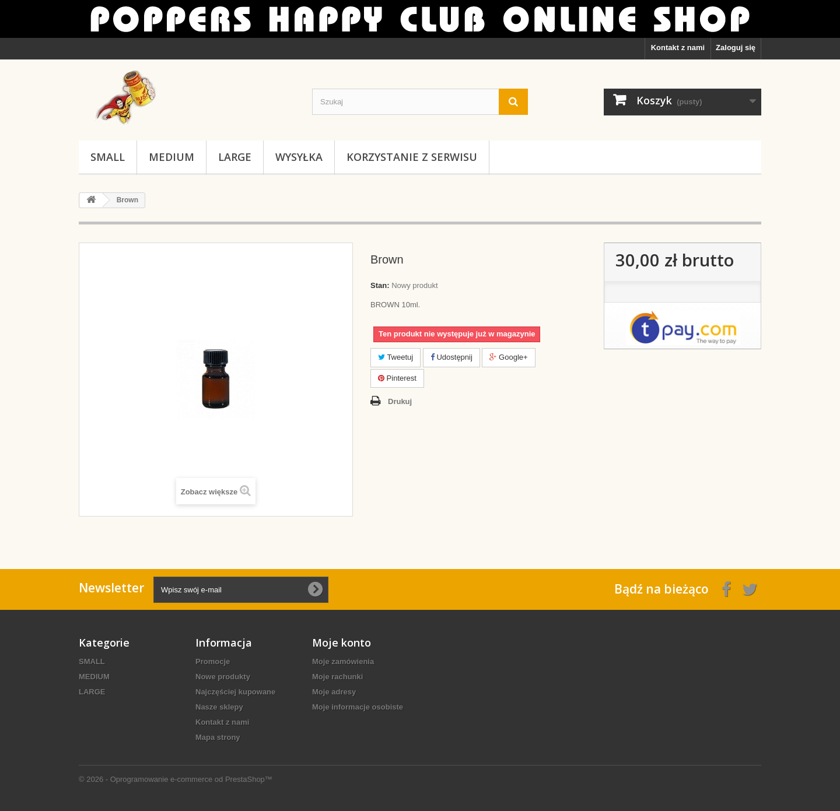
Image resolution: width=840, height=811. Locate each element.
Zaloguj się (735, 47)
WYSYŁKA (299, 157)
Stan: (380, 285)
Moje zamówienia (343, 661)
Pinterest (397, 378)
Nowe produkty (222, 676)
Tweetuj (395, 357)
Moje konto (341, 642)
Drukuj (400, 401)
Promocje (212, 661)
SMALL (107, 157)
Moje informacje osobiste (357, 707)
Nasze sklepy (219, 707)
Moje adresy (334, 691)
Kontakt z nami (678, 47)
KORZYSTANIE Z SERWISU (411, 157)
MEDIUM (171, 157)
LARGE (234, 157)
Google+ (508, 357)
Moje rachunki (337, 676)
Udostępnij (451, 357)
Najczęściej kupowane (235, 691)
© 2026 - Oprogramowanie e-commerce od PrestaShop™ (175, 779)
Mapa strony (217, 737)
